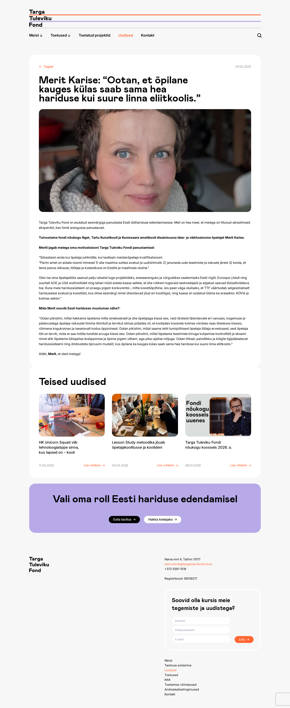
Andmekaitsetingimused (182, 689)
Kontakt (147, 35)
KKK (168, 680)
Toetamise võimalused (181, 685)
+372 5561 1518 (175, 569)
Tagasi (46, 66)
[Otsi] (259, 35)
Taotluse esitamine (178, 665)
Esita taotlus (124, 519)
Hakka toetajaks (162, 519)
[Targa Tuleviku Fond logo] (145, 14)
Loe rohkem (94, 465)
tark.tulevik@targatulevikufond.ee (188, 564)
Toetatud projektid (94, 35)
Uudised (125, 35)
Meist (35, 35)
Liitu (244, 639)
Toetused (60, 35)
